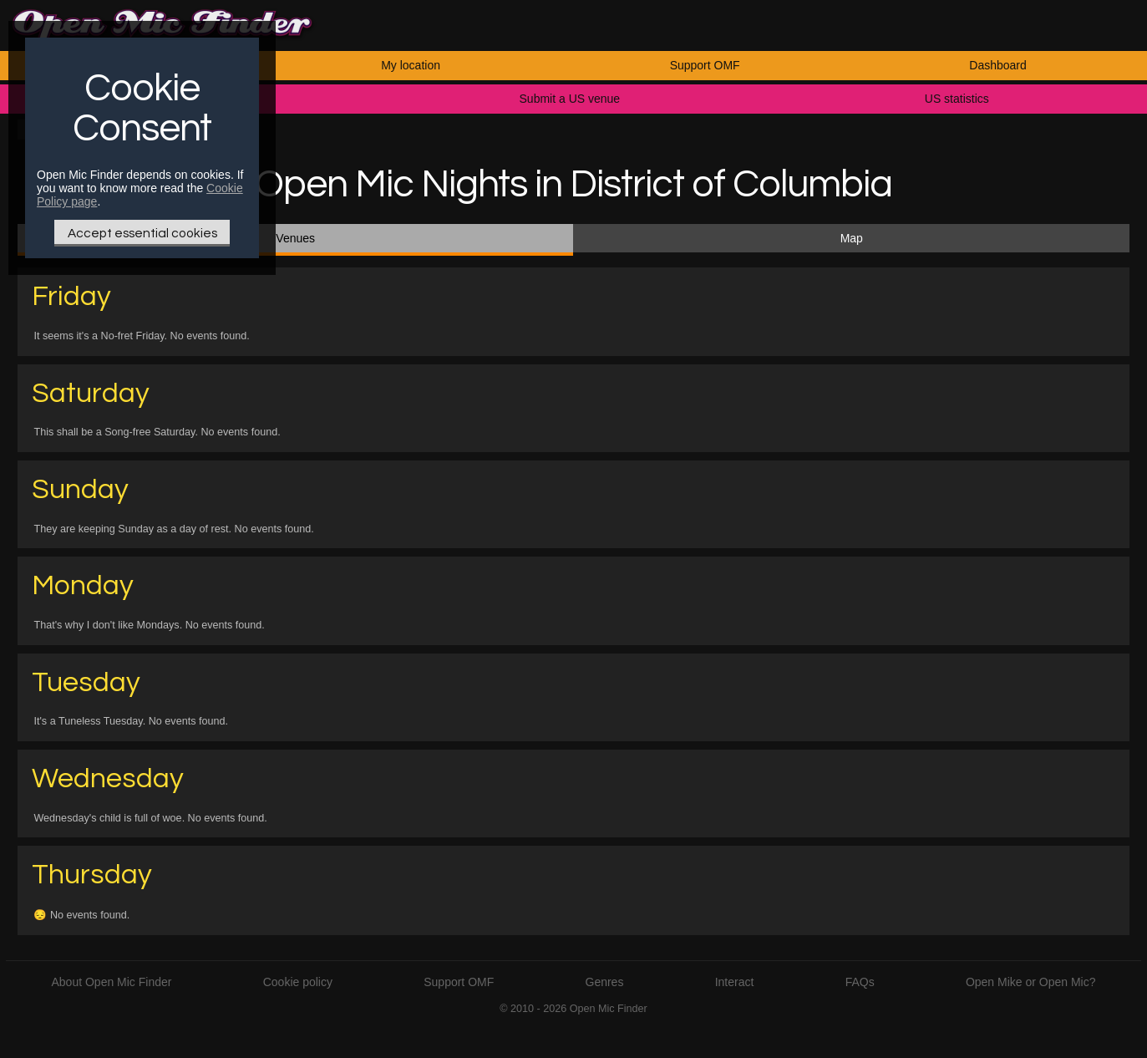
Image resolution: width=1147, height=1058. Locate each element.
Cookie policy (297, 982)
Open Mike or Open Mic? (1031, 982)
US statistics (957, 98)
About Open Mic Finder (111, 982)
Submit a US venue (570, 98)
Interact (734, 982)
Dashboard (998, 65)
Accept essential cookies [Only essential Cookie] (142, 233)
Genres (605, 982)
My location (410, 65)
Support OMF (705, 65)
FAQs (860, 982)
